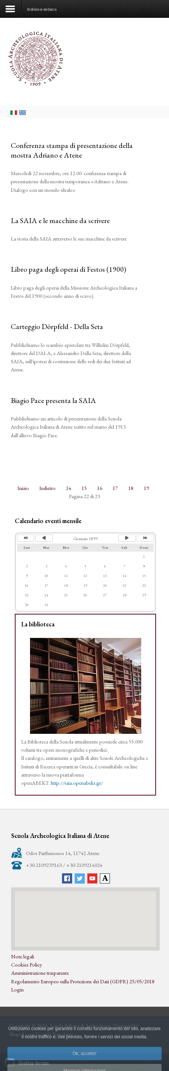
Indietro (47, 487)
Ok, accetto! (84, 1061)
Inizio (23, 487)
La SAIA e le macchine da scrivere (60, 220)
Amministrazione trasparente (40, 972)
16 (99, 487)
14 (68, 487)
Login (17, 989)
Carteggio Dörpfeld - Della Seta (57, 326)
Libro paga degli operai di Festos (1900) (68, 269)
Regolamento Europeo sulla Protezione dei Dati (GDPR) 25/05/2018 (83, 981)
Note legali (22, 956)
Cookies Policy (26, 964)
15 (84, 487)
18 (130, 487)
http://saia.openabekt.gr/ (77, 782)
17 (115, 487)
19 (146, 487)
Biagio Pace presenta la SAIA (53, 400)
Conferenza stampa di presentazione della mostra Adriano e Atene (72, 150)
